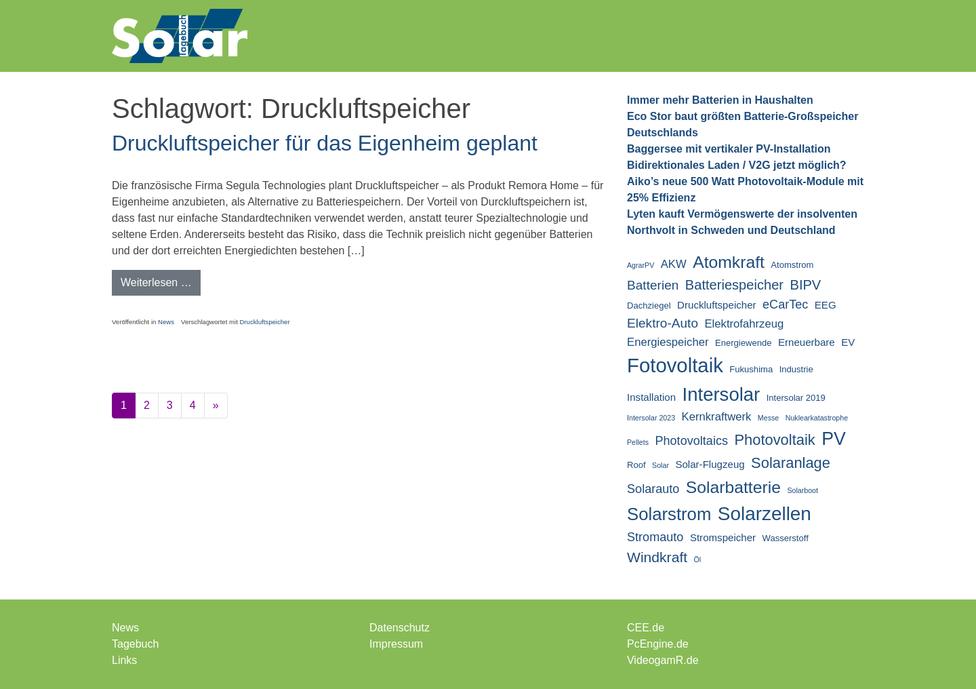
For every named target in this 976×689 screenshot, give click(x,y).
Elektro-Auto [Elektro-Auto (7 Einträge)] (662, 323)
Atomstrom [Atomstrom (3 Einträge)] (792, 265)
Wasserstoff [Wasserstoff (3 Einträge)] (785, 538)
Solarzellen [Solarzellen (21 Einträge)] (764, 513)
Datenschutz (399, 627)
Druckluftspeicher (264, 322)
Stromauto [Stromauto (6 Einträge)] (655, 537)
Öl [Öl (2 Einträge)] (698, 559)
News (166, 322)
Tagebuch (135, 644)
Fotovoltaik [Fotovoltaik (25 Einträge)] (675, 365)
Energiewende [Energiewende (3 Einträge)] (743, 343)
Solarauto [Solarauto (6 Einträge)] (653, 489)
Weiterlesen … (161, 281)
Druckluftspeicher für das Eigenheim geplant (324, 143)
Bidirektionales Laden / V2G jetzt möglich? (737, 165)
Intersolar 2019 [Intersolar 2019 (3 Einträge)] (796, 398)
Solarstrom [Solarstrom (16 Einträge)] (669, 514)
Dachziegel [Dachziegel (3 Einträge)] (649, 305)
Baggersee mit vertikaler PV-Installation (729, 149)
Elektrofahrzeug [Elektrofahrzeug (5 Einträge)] (744, 323)
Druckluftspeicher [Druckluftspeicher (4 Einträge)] (716, 305)
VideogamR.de (663, 660)
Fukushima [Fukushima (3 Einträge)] (751, 369)
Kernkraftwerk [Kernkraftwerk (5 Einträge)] (717, 416)
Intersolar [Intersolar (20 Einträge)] (721, 394)
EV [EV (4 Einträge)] (848, 342)
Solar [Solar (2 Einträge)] (660, 465)
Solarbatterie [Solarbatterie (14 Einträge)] (733, 487)
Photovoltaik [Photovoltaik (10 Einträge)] (774, 439)
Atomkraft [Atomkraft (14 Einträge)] (729, 262)
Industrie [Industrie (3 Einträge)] (796, 369)
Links (124, 660)
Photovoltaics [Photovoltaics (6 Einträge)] (691, 441)
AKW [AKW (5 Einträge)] (674, 264)
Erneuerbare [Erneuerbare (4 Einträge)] (806, 342)
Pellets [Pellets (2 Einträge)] (638, 442)
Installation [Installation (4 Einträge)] (651, 397)
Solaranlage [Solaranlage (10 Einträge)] (790, 462)
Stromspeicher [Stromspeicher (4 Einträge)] (723, 537)
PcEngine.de (658, 644)
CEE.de (645, 627)
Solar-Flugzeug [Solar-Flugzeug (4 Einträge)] (709, 464)
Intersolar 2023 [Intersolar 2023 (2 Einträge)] (651, 418)
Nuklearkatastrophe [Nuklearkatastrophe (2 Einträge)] (817, 418)
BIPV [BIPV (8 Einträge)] (805, 284)
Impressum (396, 644)
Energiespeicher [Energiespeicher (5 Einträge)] (667, 342)
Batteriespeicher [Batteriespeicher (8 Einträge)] (734, 284)
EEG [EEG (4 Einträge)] (825, 305)
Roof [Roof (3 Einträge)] (636, 465)
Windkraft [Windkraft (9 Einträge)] (657, 557)
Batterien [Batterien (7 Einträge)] (652, 285)
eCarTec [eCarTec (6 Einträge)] (785, 304)
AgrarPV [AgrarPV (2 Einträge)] (640, 265)
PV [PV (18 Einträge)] (833, 439)
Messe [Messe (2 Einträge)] (768, 418)
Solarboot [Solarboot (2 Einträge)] (802, 490)
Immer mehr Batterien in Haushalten (720, 100)
